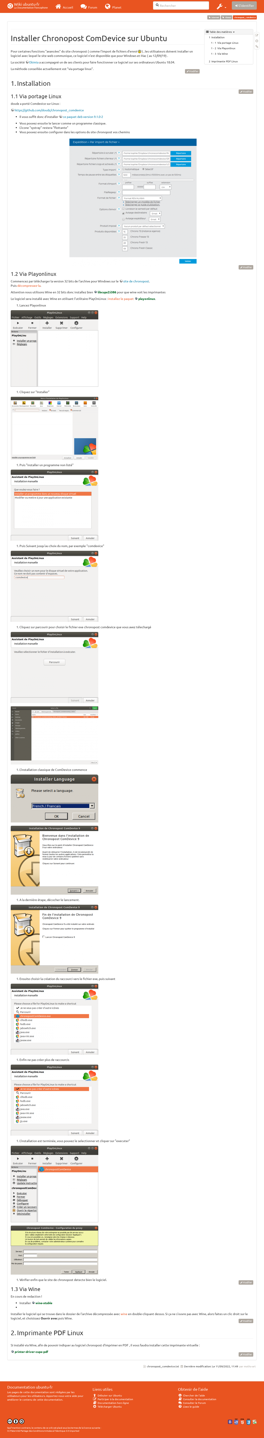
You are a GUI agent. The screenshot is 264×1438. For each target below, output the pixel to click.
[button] (221, 6)
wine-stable (43, 1303)
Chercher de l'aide (191, 1395)
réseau (226, 17)
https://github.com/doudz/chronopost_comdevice (49, 110)
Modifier (193, 71)
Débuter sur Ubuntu (107, 1395)
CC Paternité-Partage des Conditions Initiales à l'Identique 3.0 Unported (43, 1430)
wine (124, 1314)
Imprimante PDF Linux (224, 61)
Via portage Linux (227, 42)
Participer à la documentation (113, 1399)
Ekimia (34, 62)
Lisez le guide (188, 1406)
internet (213, 17)
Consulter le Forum (192, 1403)
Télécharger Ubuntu (107, 1406)
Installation (218, 37)
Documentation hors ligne (111, 1403)
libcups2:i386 (107, 292)
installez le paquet (121, 299)
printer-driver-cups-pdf (31, 1352)
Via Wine (222, 53)
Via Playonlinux (226, 48)
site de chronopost (136, 281)
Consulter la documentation (197, 1399)
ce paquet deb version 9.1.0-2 (83, 117)
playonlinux (146, 299)
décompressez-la (28, 285)
